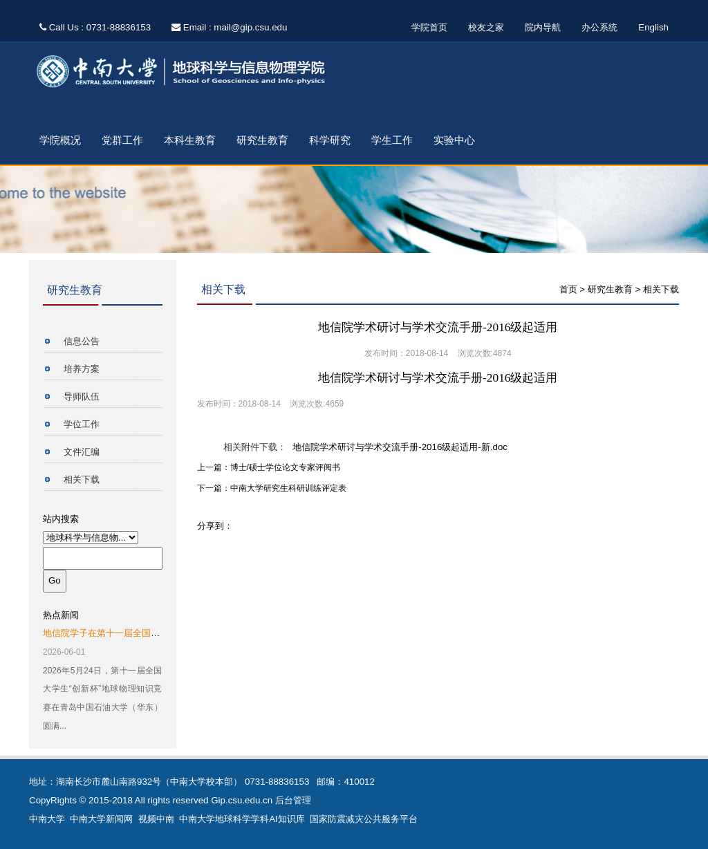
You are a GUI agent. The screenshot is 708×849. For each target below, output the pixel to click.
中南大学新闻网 (101, 819)
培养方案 (82, 369)
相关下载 (82, 479)
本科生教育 (190, 140)
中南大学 (47, 819)
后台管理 (293, 800)
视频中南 (156, 819)
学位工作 (82, 424)
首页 (568, 289)
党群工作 (122, 140)
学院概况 (60, 140)
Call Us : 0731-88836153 (95, 27)
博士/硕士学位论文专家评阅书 (285, 467)
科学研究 (330, 140)
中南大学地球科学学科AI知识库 (242, 819)
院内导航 (543, 27)
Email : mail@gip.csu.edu (229, 27)
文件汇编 (82, 452)
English (653, 27)
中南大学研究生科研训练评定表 (288, 488)
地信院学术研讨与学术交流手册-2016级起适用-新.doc (399, 447)
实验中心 (454, 140)
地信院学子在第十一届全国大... (105, 633)
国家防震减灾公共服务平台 (364, 819)
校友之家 (486, 27)
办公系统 (599, 27)
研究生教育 (262, 140)
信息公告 (82, 341)
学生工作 (392, 140)
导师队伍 (82, 396)
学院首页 (429, 27)
